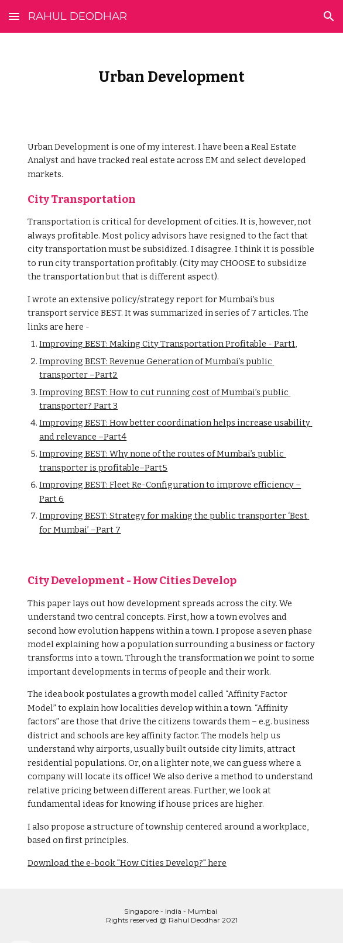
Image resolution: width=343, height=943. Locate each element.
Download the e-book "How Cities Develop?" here (127, 863)
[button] (14, 16)
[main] (171, 77)
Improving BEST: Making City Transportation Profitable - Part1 (167, 343)
